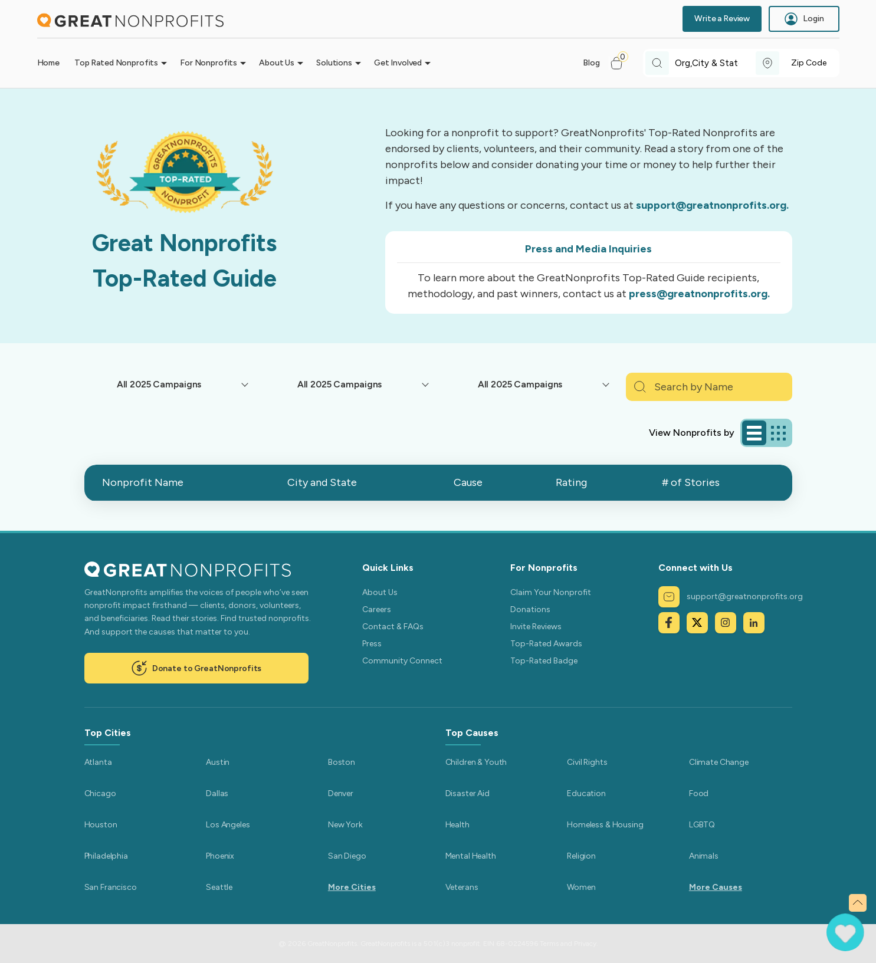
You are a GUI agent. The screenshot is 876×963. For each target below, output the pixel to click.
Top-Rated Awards (546, 644)
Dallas (217, 793)
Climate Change (719, 762)
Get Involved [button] (398, 63)
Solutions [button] (334, 63)
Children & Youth (476, 762)
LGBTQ (702, 825)
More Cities (352, 887)
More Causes (715, 887)
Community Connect (402, 661)
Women (581, 887)
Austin (217, 762)
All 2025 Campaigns (159, 384)
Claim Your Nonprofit (550, 592)
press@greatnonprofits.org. (699, 293)
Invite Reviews (536, 627)
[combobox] (715, 63)
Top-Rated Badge (544, 661)
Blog (591, 63)
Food (698, 793)
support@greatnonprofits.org (730, 596)
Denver (340, 793)
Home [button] (48, 63)
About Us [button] (276, 63)
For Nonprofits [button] (208, 63)
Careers (376, 609)
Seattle (219, 887)
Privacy (585, 943)
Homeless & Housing (605, 825)
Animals (703, 856)
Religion (581, 856)
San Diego (347, 856)
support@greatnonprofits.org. (712, 205)
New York (345, 825)
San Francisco (110, 887)
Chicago (100, 793)
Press (372, 644)
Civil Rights (587, 762)
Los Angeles (228, 825)
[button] (621, 63)
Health (457, 825)
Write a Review (722, 19)
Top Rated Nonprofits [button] (116, 63)
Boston (341, 762)
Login (803, 19)
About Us (380, 592)
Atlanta (98, 762)
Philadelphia (106, 856)
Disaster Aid (467, 793)
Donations (530, 609)
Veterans (461, 887)
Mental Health (470, 856)
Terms (549, 943)
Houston (100, 825)
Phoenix (220, 856)
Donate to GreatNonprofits (196, 668)
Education (586, 793)
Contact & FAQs (393, 627)
